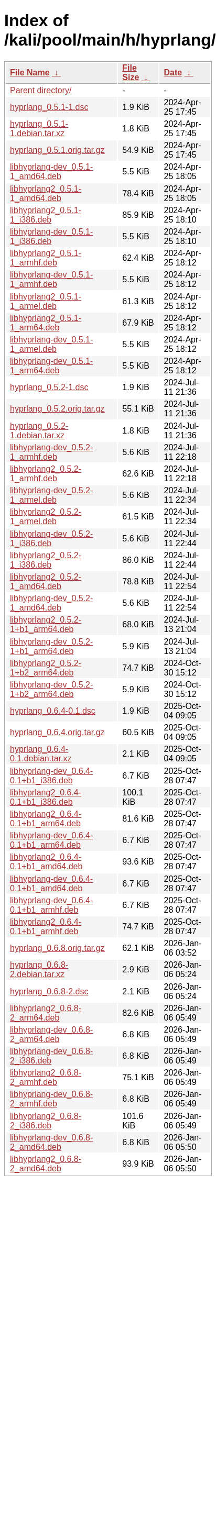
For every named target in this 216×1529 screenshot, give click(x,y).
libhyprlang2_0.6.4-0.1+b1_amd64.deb (46, 861)
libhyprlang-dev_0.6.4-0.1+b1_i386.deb (51, 776)
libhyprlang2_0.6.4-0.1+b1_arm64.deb (45, 819)
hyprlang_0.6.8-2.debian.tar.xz (39, 969)
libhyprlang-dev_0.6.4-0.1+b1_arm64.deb (51, 840)
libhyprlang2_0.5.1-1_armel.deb (45, 301)
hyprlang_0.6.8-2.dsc (49, 991)
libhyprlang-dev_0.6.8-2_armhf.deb (51, 1099)
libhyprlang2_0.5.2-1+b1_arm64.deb (45, 624)
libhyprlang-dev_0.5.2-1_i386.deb (51, 538)
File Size (130, 72)
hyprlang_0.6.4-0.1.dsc (52, 710)
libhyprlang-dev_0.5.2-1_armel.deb (51, 495)
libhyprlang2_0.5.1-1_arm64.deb (45, 323)
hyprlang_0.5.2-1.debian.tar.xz (39, 431)
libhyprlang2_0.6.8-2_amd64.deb (45, 1164)
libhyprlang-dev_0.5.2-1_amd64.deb (51, 603)
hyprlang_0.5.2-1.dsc (49, 387)
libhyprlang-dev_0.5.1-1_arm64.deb (51, 366)
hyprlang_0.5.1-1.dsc (49, 107)
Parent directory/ (40, 90)
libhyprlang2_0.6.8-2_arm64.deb (45, 1013)
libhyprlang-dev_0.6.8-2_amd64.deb (51, 1142)
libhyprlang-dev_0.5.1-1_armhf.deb (51, 279)
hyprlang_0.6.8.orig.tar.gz (57, 948)
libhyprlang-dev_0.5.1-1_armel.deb (51, 344)
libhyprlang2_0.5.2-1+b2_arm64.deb (45, 668)
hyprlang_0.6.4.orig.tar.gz (57, 732)
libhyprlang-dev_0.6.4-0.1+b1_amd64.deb (51, 883)
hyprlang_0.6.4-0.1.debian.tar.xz (40, 754)
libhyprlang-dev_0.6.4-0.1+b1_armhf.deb (51, 905)
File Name (30, 72)
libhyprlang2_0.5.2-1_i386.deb (45, 560)
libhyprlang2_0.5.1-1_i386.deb (45, 215)
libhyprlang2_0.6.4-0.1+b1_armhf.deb (45, 926)
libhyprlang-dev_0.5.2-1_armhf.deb (51, 452)
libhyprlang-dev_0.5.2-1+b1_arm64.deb (51, 646)
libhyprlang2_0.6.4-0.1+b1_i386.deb (45, 797)
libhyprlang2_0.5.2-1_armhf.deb (45, 473)
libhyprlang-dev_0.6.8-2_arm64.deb (51, 1034)
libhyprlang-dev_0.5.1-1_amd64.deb (51, 171)
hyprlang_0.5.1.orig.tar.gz (57, 150)
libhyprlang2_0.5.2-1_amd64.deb (45, 581)
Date (173, 72)
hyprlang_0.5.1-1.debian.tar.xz (39, 128)
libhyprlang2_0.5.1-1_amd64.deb (45, 193)
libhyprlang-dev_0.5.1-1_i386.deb (51, 236)
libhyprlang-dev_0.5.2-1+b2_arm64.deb (51, 689)
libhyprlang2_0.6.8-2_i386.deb (45, 1121)
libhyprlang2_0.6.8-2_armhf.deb (45, 1077)
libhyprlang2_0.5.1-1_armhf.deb (45, 258)
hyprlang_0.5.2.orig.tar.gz (57, 408)
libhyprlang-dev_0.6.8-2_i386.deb (51, 1056)
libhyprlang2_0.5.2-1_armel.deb (45, 516)
